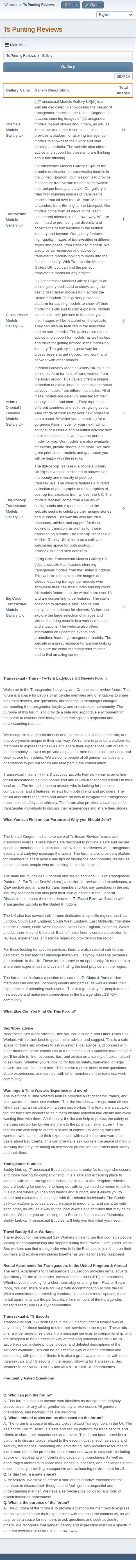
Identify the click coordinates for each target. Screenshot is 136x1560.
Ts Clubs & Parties (96, 978)
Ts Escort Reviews (87, 899)
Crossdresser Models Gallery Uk (17, 320)
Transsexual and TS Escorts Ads (30, 1322)
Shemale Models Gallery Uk (14, 130)
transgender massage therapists (51, 955)
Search (123, 76)
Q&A (7, 887)
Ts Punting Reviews (32, 29)
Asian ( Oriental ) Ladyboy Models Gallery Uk (14, 413)
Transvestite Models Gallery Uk (16, 219)
